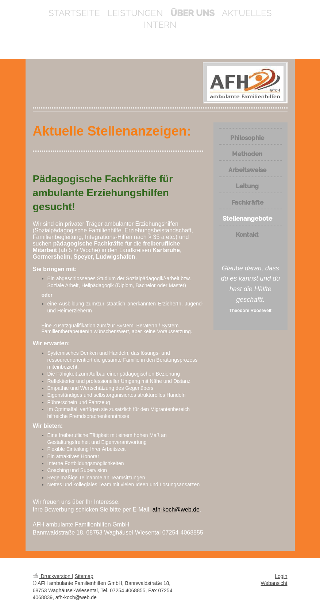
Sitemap (84, 576)
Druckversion (52, 576)
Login (281, 576)
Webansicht (274, 583)
